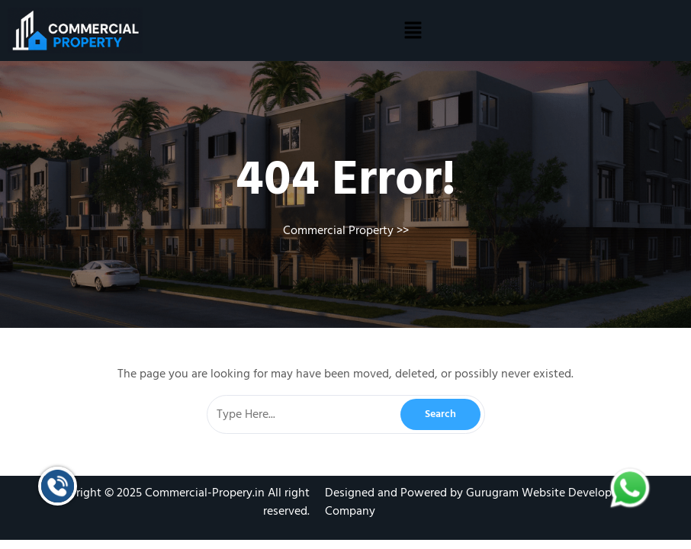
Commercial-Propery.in (205, 492)
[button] (412, 30)
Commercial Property (338, 230)
